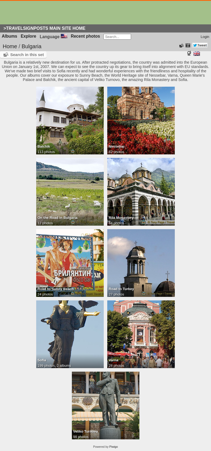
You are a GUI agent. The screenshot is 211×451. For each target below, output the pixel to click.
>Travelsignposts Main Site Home (44, 28)
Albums (9, 36)
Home (10, 46)
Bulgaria (31, 46)
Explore (28, 36)
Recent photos (85, 36)
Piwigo (113, 446)
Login (205, 37)
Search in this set (27, 54)
